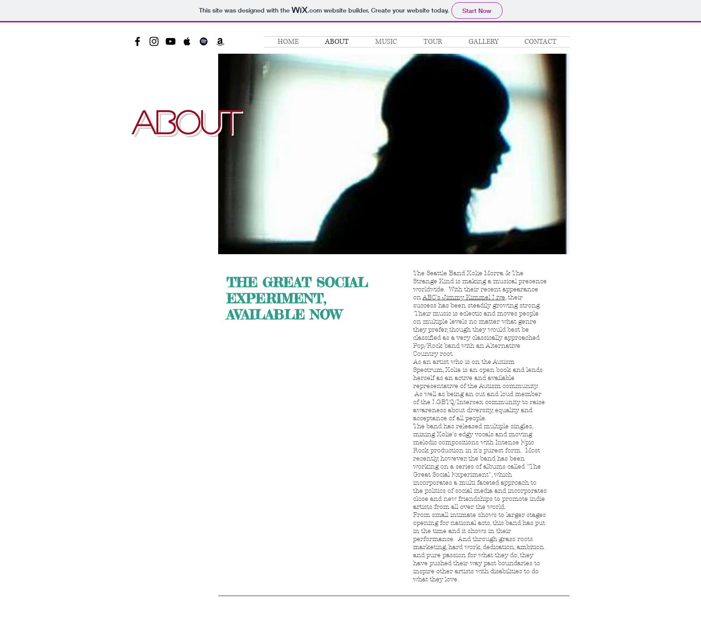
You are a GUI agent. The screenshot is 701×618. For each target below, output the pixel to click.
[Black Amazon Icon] (220, 41)
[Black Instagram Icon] (154, 41)
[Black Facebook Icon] (137, 41)
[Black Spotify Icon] (204, 41)
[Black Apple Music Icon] (187, 41)
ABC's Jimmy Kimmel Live (463, 297)
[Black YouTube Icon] (171, 41)
